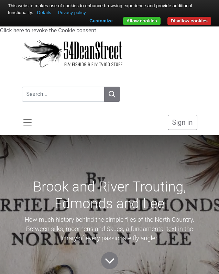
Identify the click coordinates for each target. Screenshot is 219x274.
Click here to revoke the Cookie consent (48, 30)
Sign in (182, 122)
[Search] (112, 94)
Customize (100, 20)
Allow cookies (142, 20)
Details (44, 12)
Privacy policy (72, 12)
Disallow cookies (189, 20)
